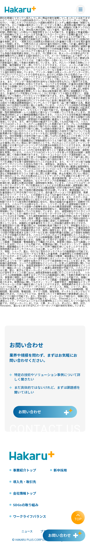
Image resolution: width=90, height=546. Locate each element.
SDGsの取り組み (25, 504)
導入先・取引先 (24, 481)
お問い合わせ (29, 411)
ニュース (27, 531)
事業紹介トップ (24, 470)
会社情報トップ (24, 493)
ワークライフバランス (29, 516)
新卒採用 (60, 470)
